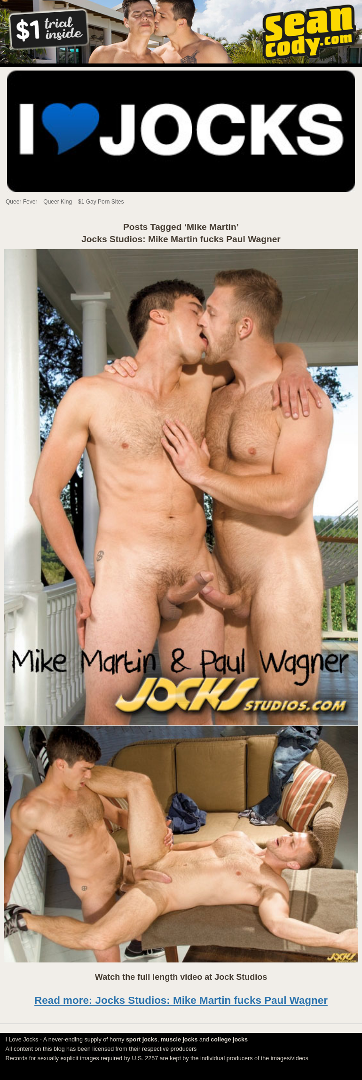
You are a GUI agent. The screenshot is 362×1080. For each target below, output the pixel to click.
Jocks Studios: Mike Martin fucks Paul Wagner (181, 239)
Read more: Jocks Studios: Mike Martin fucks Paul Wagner (181, 1000)
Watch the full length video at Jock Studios (181, 977)
